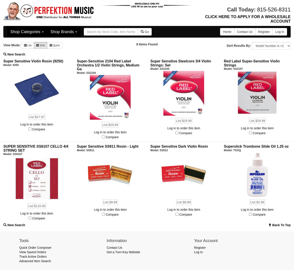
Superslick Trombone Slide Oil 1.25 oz (256, 146)
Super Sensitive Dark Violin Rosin (179, 146)
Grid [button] (40, 45)
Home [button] (227, 32)
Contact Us (114, 247)
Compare (38, 129)
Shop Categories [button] (27, 32)
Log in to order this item (36, 124)
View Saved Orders (32, 252)
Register (200, 247)
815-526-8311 (274, 9)
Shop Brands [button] (63, 32)
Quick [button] (55, 45)
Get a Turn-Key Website (123, 252)
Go (145, 32)
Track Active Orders (33, 256)
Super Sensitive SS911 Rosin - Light (107, 146)
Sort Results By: (239, 45)
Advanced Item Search (35, 261)
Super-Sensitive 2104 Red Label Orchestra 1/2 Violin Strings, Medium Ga (108, 65)
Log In (198, 252)
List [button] (28, 45)
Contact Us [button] (245, 32)
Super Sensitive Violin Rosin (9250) (33, 61)
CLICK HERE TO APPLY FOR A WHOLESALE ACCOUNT (248, 19)
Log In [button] (279, 32)
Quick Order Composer (35, 247)
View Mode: (12, 45)
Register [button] (264, 32)
